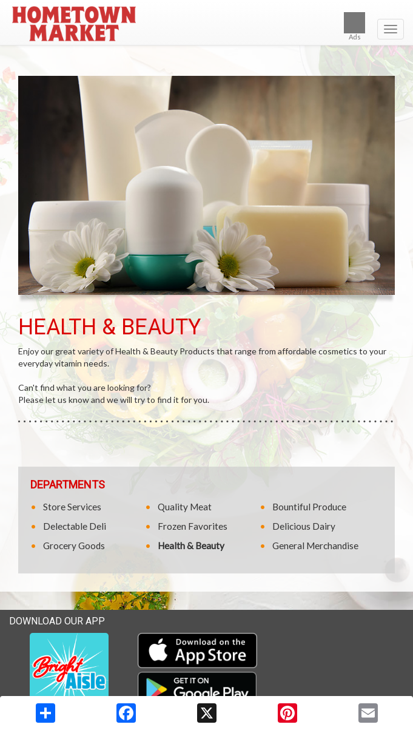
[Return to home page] (206, 23)
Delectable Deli (74, 526)
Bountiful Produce (309, 506)
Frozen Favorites (192, 526)
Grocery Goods (74, 545)
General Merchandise (315, 545)
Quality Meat (185, 506)
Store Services (72, 506)
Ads (354, 26)
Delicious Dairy (303, 526)
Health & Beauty (191, 545)
